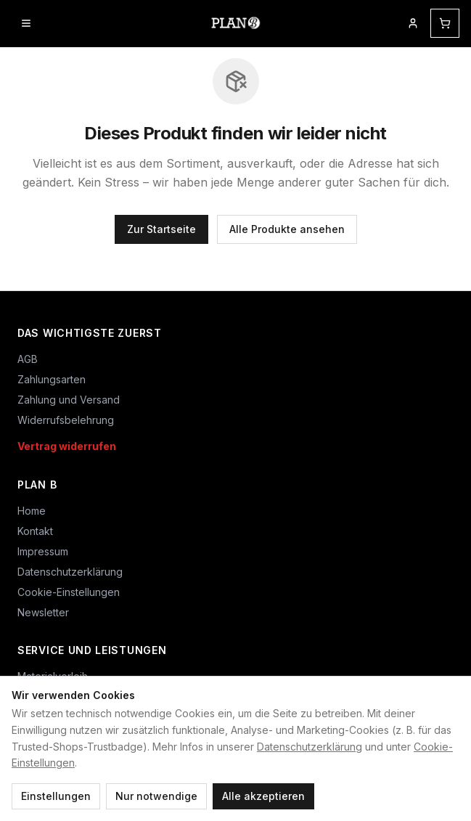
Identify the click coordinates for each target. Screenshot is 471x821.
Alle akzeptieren (263, 796)
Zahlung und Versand (68, 399)
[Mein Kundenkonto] (412, 23)
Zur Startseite (161, 229)
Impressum (42, 551)
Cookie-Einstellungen (68, 592)
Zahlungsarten (51, 379)
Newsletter (43, 612)
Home (31, 511)
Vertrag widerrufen (66, 446)
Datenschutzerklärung (309, 746)
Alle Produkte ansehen (287, 229)
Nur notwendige (156, 796)
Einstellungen (56, 796)
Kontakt (35, 531)
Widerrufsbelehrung (65, 420)
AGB (27, 359)
